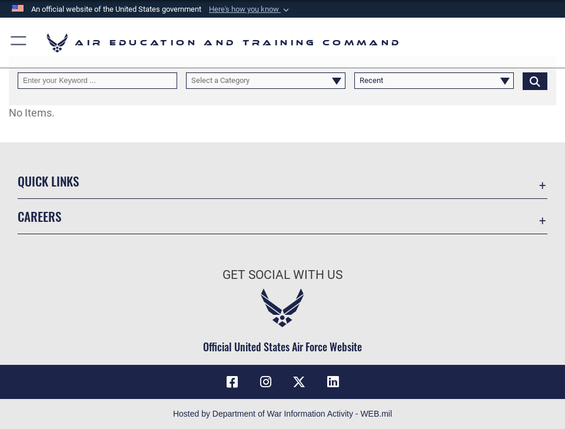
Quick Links (48, 180)
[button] (250, 9)
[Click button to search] (535, 80)
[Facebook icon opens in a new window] (232, 382)
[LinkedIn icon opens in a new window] (332, 382)
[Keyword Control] (97, 80)
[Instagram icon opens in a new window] (266, 382)
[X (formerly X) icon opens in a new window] (299, 382)
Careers (39, 216)
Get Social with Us (282, 274)
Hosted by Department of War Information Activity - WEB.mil (282, 413)
